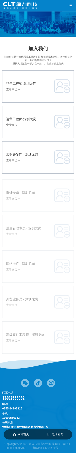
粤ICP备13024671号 (45, 447)
